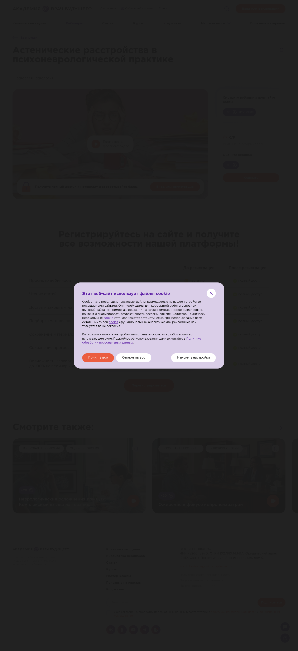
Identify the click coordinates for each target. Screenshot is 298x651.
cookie (108, 318)
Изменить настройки (193, 357)
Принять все (98, 357)
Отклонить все (135, 357)
